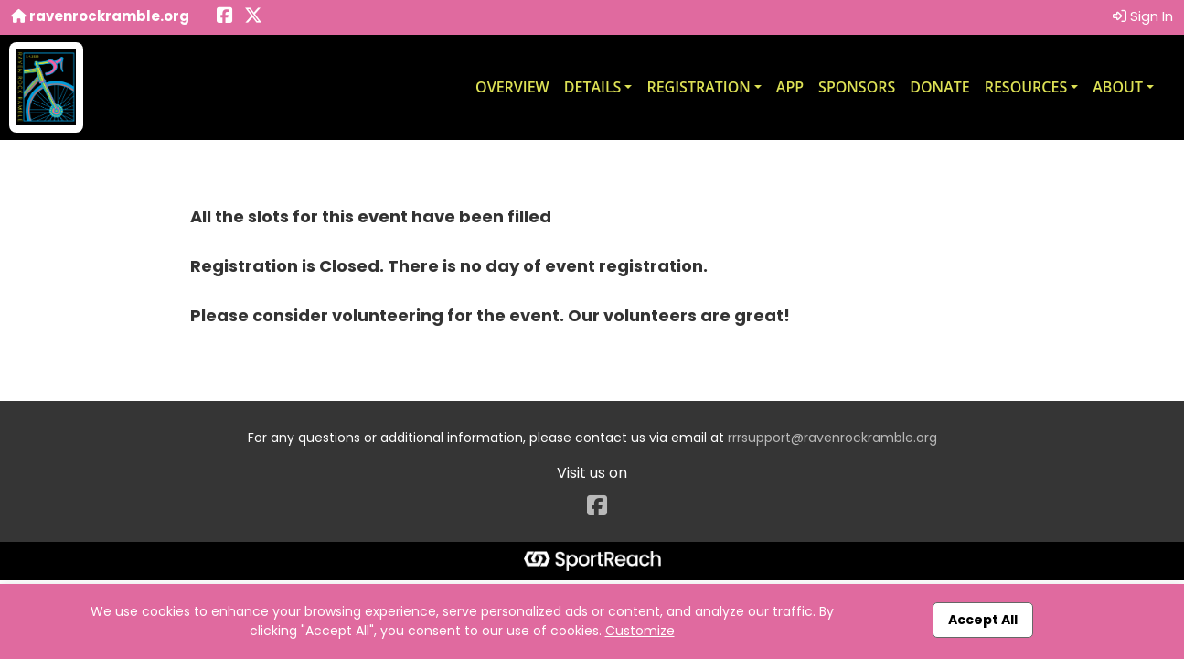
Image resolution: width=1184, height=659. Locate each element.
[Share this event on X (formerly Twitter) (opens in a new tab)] (253, 17)
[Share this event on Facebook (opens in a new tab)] (225, 17)
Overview (512, 87)
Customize (640, 630)
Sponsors (856, 87)
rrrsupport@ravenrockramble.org (832, 437)
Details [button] (593, 87)
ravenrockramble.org (100, 16)
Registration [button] (698, 87)
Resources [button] (1026, 87)
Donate (939, 87)
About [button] (1118, 87)
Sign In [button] (1143, 16)
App (790, 87)
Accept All (983, 619)
